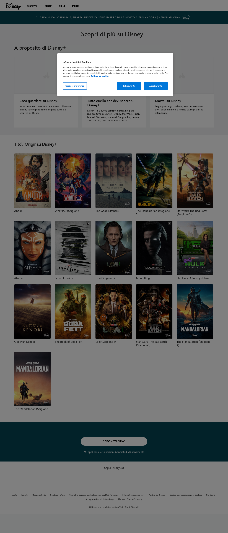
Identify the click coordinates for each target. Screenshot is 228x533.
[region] (115, 74)
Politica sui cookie (99, 76)
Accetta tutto (155, 86)
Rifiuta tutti (129, 86)
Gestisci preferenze (74, 86)
